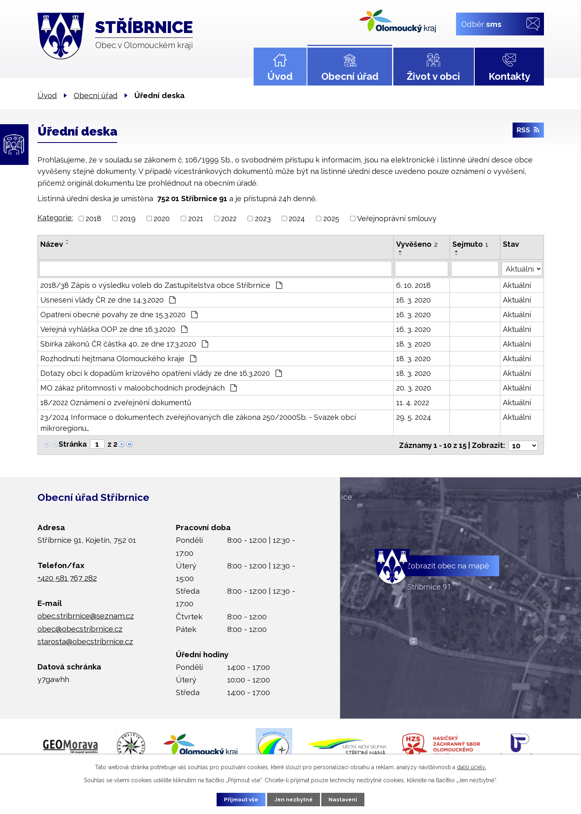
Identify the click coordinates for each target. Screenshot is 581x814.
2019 (128, 218)
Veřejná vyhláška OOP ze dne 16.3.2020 (113, 329)
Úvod (280, 76)
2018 (93, 218)
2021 (195, 218)
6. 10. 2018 (413, 285)
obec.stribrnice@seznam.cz (85, 614)
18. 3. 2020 (413, 344)
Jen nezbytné (294, 799)
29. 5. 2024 (413, 417)
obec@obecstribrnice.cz (80, 627)
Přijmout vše (237, 799)
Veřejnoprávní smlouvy (396, 218)
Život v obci (433, 76)
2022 (229, 218)
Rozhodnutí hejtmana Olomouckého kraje (118, 358)
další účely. (471, 766)
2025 (331, 218)
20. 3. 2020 (413, 388)
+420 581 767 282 (67, 577)
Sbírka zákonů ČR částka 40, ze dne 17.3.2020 (124, 344)
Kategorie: (55, 217)
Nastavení (347, 799)
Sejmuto (470, 244)
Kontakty (509, 76)
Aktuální (517, 285)
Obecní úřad (350, 76)
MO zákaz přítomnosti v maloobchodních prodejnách (138, 388)
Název (51, 244)
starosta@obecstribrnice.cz (85, 640)
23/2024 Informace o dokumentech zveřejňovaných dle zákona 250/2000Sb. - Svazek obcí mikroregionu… (198, 422)
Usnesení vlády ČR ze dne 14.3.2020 (107, 300)
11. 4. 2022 (412, 402)
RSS (528, 131)
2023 (263, 218)
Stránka (73, 444)
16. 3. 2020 (413, 300)
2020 (161, 218)
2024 (297, 218)
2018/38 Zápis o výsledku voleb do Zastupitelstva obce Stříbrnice (161, 285)
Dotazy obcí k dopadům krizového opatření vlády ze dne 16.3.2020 (161, 373)
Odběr (481, 23)
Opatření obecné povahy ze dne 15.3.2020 (118, 314)
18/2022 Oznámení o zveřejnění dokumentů (115, 402)
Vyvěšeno (417, 244)
